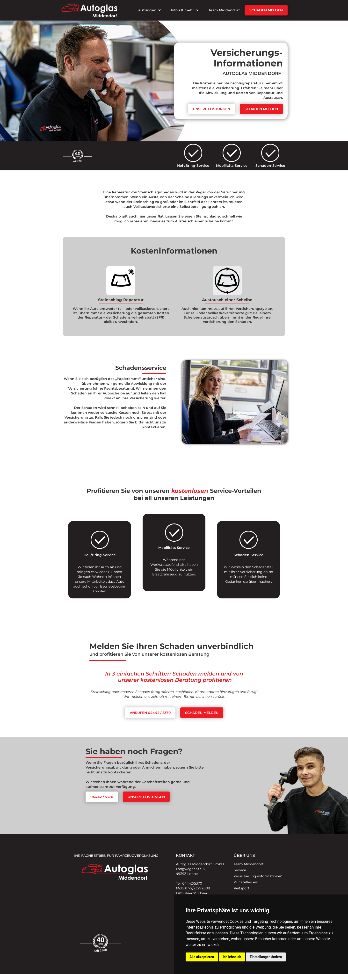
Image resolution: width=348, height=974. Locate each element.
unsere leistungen (146, 797)
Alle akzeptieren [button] (201, 957)
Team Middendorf (224, 10)
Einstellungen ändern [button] (266, 957)
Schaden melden (266, 10)
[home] (89, 10)
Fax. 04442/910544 (191, 893)
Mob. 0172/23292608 (193, 888)
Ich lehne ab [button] (232, 957)
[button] (149, 10)
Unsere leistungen (211, 109)
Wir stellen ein (246, 882)
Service (240, 870)
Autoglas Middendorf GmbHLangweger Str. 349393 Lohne (200, 869)
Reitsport (241, 888)
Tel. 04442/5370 (189, 883)
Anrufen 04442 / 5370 (150, 713)
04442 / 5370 (101, 797)
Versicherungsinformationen (258, 876)
